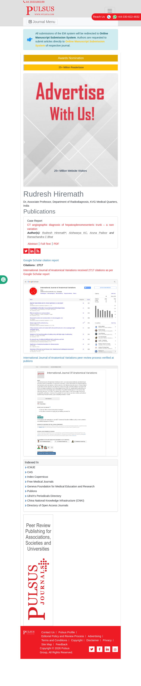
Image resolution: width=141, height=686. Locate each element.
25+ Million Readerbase (71, 67)
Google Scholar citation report (41, 260)
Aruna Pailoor (98, 232)
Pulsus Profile (67, 632)
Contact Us (48, 632)
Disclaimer (92, 640)
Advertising (94, 636)
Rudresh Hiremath (53, 232)
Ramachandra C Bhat (40, 236)
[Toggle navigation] (110, 10)
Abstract (33, 243)
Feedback (61, 644)
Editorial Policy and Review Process (62, 636)
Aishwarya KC (78, 232)
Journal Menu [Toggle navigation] (42, 22)
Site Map (46, 644)
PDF (56, 243)
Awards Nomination (71, 58)
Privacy (107, 640)
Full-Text (45, 243)
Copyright (77, 640)
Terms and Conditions (54, 640)
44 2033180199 (34, 1)
